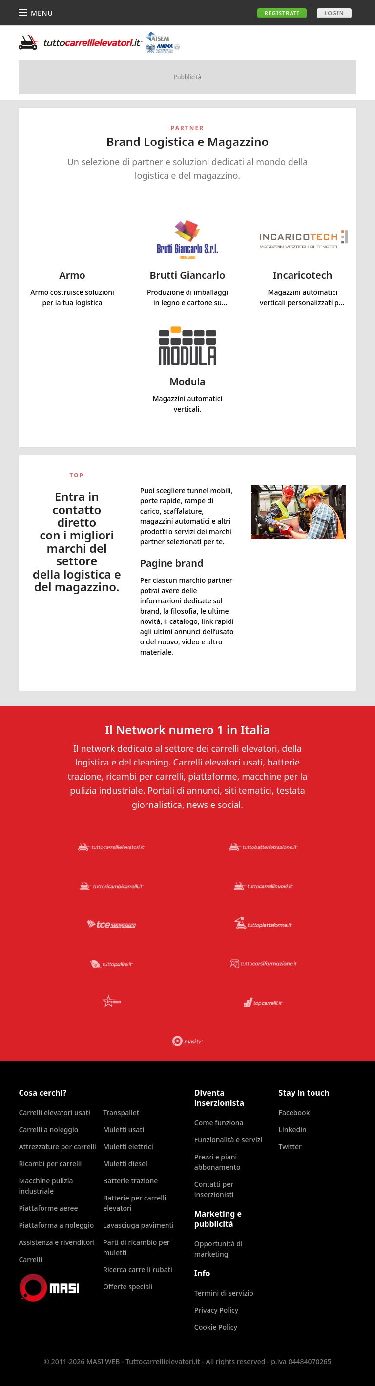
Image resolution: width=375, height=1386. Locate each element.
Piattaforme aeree (48, 1208)
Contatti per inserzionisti (214, 1189)
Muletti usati (123, 1129)
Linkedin (293, 1129)
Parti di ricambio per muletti (136, 1247)
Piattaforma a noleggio (56, 1225)
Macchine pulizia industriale (46, 1186)
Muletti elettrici (128, 1146)
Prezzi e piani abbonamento (217, 1162)
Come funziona (219, 1122)
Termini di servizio (223, 1293)
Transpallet (121, 1112)
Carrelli (30, 1259)
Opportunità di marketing (218, 1249)
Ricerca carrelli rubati (137, 1269)
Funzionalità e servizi (228, 1139)
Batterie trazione (130, 1180)
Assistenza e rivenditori (57, 1242)
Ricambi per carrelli (50, 1163)
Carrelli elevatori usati (54, 1112)
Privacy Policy (216, 1310)
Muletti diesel (125, 1163)
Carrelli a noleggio (48, 1129)
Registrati (282, 13)
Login (334, 13)
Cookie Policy (215, 1327)
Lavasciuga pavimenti (138, 1225)
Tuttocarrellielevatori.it (99, 42)
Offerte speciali (128, 1286)
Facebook (294, 1112)
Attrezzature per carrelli (57, 1146)
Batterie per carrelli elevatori (134, 1203)
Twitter (290, 1146)
